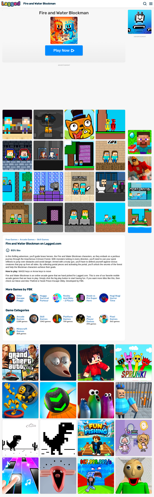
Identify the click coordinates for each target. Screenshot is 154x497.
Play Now (61, 50)
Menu (151, 4)
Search (145, 4)
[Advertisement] (140, 83)
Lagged (11, 4)
